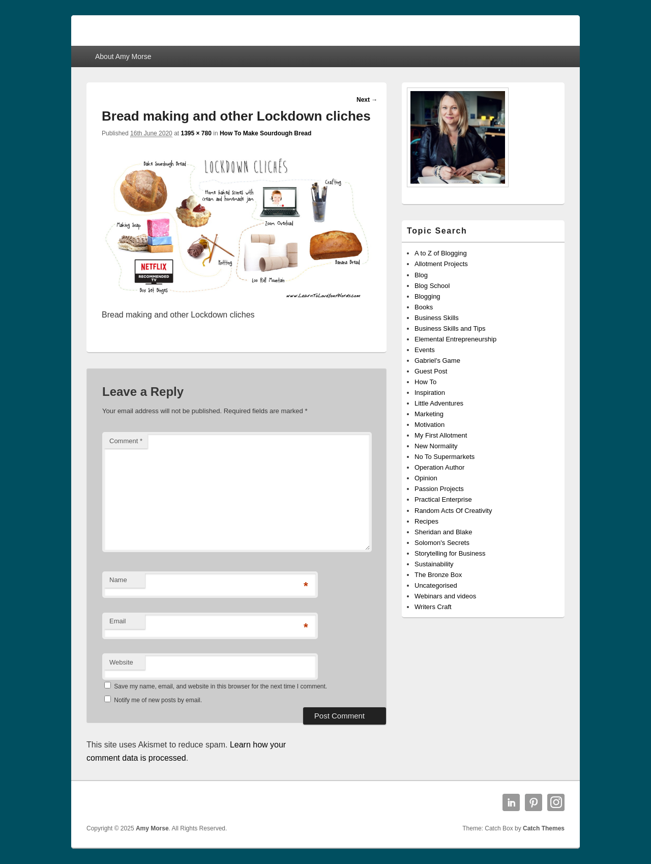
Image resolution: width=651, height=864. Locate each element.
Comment (125, 441)
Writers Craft (433, 607)
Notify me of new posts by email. (158, 700)
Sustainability (434, 564)
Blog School (432, 286)
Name (118, 580)
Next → (367, 99)
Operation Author (439, 467)
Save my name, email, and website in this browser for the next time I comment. (220, 686)
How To (425, 382)
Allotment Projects (441, 264)
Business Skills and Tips (450, 328)
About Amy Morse (123, 56)
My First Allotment (441, 435)
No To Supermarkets (445, 456)
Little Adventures (439, 403)
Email (117, 621)
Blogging (427, 296)
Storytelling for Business (450, 553)
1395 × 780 (196, 133)
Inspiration (430, 392)
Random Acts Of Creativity (453, 510)
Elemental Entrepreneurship (455, 339)
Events (425, 350)
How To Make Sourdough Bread (265, 133)
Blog (421, 275)
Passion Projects (439, 489)
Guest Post (431, 371)
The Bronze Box (438, 575)
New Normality (436, 446)
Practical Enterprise (443, 499)
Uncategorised (436, 585)
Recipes (426, 521)
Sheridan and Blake (443, 532)
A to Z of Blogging (441, 253)
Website (121, 662)
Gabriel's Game (437, 360)
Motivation (430, 424)
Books (424, 307)
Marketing (429, 414)
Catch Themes (544, 828)
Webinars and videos (445, 596)
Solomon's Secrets (442, 542)
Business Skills (437, 318)
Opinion (426, 478)
